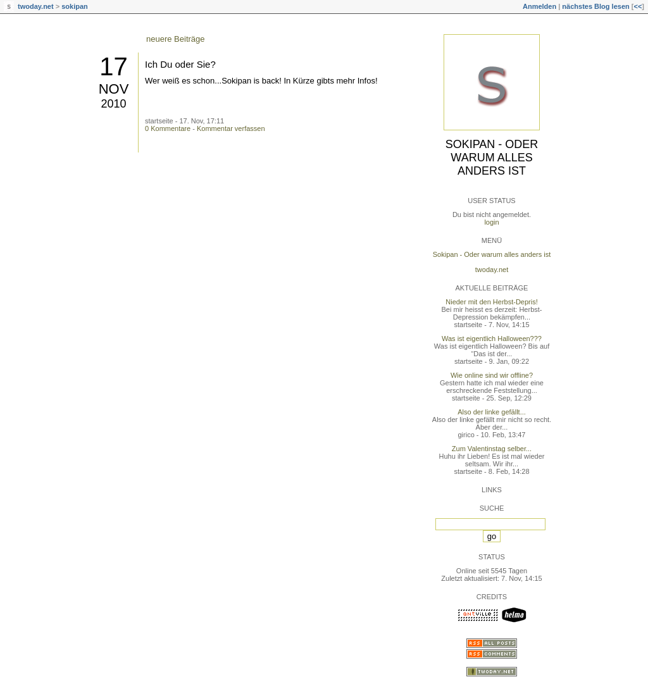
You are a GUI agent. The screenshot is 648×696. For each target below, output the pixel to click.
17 (113, 66)
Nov (114, 89)
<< (637, 6)
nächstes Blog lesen (595, 6)
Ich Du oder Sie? (180, 64)
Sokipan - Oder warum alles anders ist (492, 157)
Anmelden (539, 6)
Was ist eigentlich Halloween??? (492, 338)
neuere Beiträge (175, 39)
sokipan (74, 6)
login (491, 222)
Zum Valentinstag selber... (492, 448)
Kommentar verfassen (231, 128)
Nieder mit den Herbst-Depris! (492, 302)
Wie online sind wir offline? (492, 375)
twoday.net (36, 6)
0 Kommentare (167, 128)
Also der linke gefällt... (492, 412)
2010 (113, 103)
